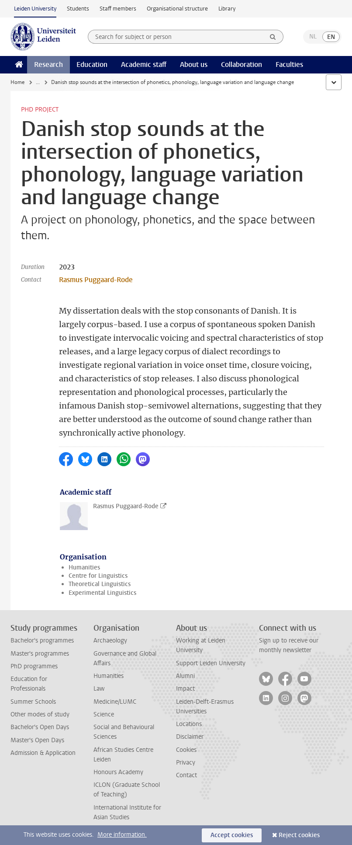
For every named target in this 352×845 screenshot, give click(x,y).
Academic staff (143, 64)
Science (103, 714)
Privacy (185, 762)
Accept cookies (232, 835)
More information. (122, 835)
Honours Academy (118, 772)
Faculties (289, 64)
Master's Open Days (37, 740)
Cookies (186, 750)
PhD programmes (34, 666)
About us (193, 64)
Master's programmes (39, 653)
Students (78, 8)
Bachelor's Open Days (39, 727)
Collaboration (241, 64)
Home (17, 82)
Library (226, 8)
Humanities (84, 567)
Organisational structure (177, 8)
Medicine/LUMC (114, 702)
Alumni (185, 676)
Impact (185, 688)
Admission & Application (43, 753)
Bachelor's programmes (42, 640)
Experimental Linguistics (102, 593)
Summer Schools (33, 702)
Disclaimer (190, 737)
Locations (189, 724)
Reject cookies (299, 835)
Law (99, 688)
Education (91, 64)
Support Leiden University (210, 663)
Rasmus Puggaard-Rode (96, 279)
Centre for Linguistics (98, 576)
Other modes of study (39, 714)
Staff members (118, 8)
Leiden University (35, 8)
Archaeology (110, 640)
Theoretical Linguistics (100, 584)
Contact (186, 775)
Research (48, 64)
